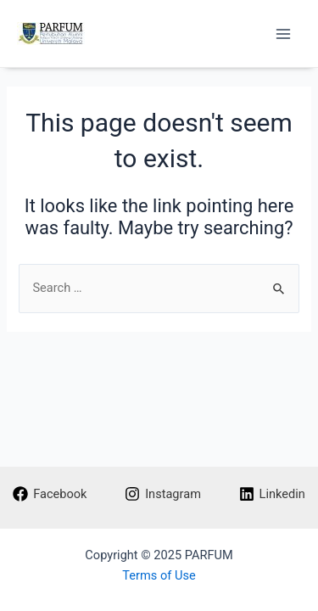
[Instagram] (162, 494)
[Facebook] (50, 494)
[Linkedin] (272, 494)
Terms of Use (158, 575)
